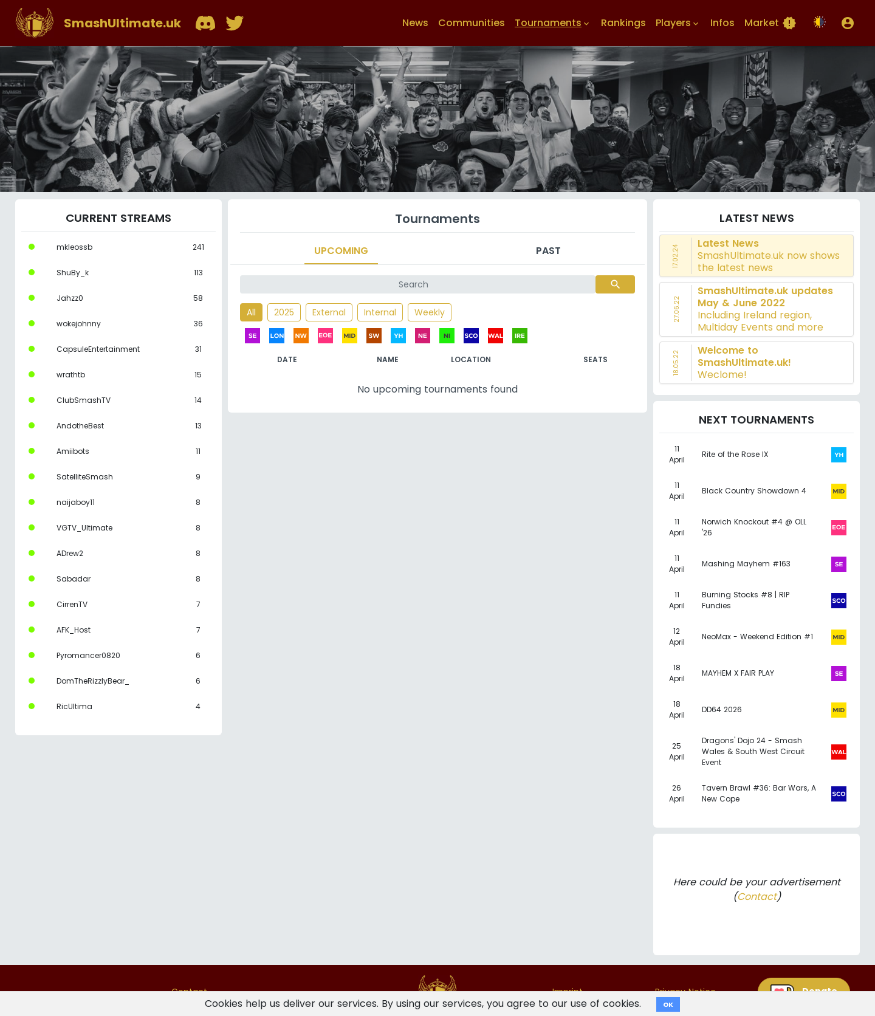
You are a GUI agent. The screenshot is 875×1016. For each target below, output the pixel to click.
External (329, 312)
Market (770, 23)
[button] (848, 23)
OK (668, 1004)
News (415, 23)
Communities (471, 23)
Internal (380, 312)
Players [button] (678, 23)
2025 (284, 312)
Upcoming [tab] (341, 251)
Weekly (429, 312)
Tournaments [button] (553, 23)
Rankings (623, 23)
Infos (722, 23)
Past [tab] (548, 251)
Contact (757, 897)
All (251, 312)
